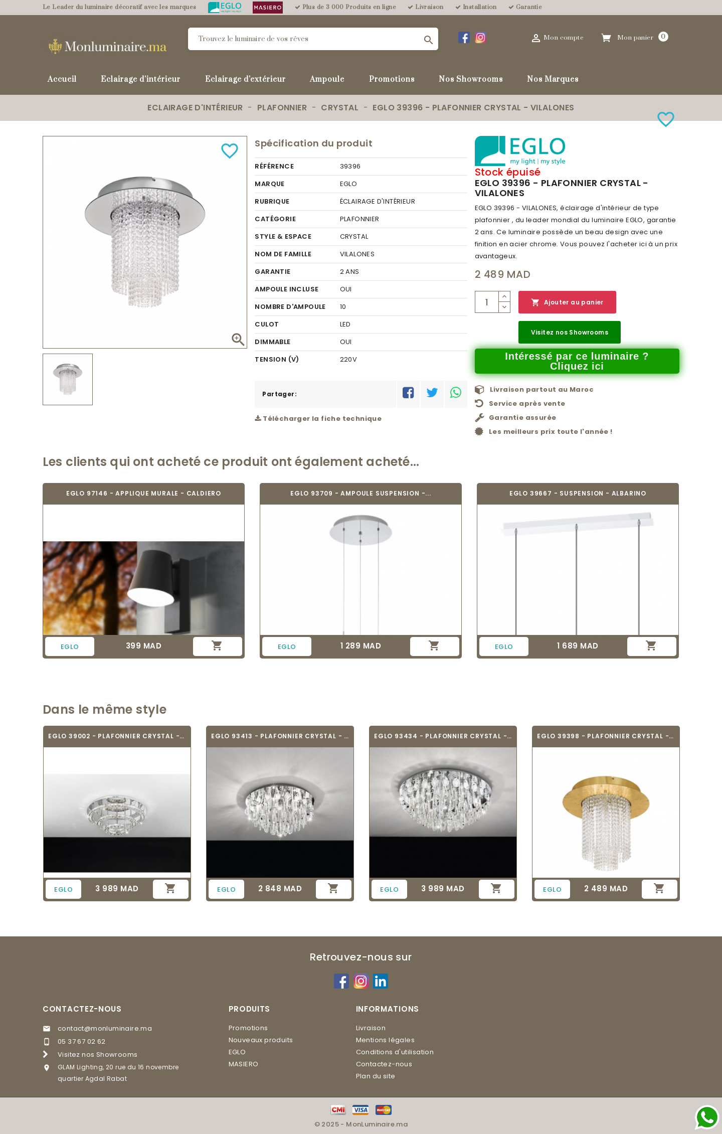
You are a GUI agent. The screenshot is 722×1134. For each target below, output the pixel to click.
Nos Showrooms (471, 79)
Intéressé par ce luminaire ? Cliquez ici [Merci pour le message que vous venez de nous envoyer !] (577, 361)
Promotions (392, 79)
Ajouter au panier (567, 302)
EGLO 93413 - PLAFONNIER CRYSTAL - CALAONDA (280, 736)
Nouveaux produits (261, 1040)
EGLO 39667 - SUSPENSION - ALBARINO (577, 493)
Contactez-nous (82, 1009)
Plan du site (376, 1076)
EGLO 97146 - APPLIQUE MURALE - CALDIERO (143, 493)
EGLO (237, 1052)
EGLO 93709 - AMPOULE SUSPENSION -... (360, 493)
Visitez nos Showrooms (569, 332)
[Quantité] (487, 302)
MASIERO (244, 1064)
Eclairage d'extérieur (245, 79)
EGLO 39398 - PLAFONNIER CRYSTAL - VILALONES (606, 736)
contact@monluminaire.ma (105, 1028)
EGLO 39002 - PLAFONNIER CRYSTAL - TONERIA (117, 736)
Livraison (371, 1028)
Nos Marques (553, 79)
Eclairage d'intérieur (140, 79)
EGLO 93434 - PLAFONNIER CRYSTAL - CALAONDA (443, 736)
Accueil (62, 79)
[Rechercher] (313, 39)
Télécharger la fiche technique (318, 418)
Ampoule (327, 79)
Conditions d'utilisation (395, 1052)
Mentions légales (385, 1040)
